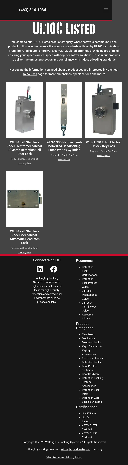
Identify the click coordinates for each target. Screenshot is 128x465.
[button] (122, 10)
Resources (30, 74)
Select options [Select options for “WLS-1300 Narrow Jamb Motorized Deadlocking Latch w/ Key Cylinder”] (64, 159)
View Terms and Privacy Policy (64, 457)
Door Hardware (91, 374)
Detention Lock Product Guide (89, 282)
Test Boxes (88, 334)
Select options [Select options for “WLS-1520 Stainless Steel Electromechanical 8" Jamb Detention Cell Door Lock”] (24, 163)
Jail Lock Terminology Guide (89, 306)
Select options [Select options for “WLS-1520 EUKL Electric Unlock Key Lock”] (103, 156)
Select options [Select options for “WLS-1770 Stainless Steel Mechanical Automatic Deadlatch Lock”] (24, 252)
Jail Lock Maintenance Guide (89, 294)
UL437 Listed (89, 413)
